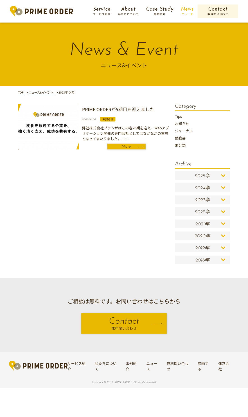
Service (102, 11)
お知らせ (182, 123)
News (187, 11)
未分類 (180, 145)
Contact (217, 11)
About (128, 11)
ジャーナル (184, 130)
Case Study (160, 11)
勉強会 (180, 138)
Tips (178, 116)
